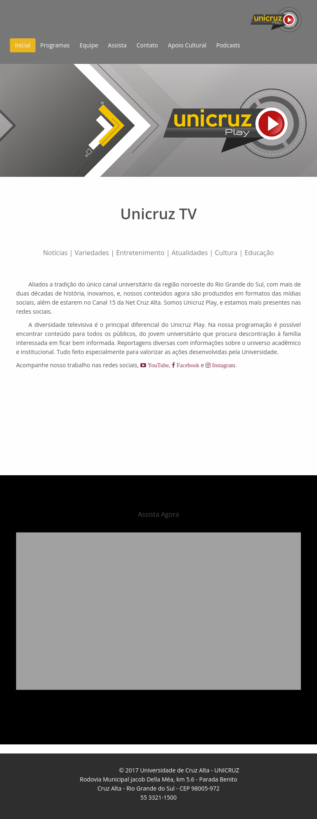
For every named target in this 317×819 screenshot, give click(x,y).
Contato (147, 45)
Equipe (89, 45)
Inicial (23, 45)
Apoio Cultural (187, 45)
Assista (117, 45)
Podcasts (228, 45)
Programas (55, 45)
